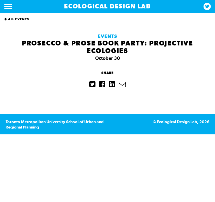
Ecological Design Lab (107, 6)
